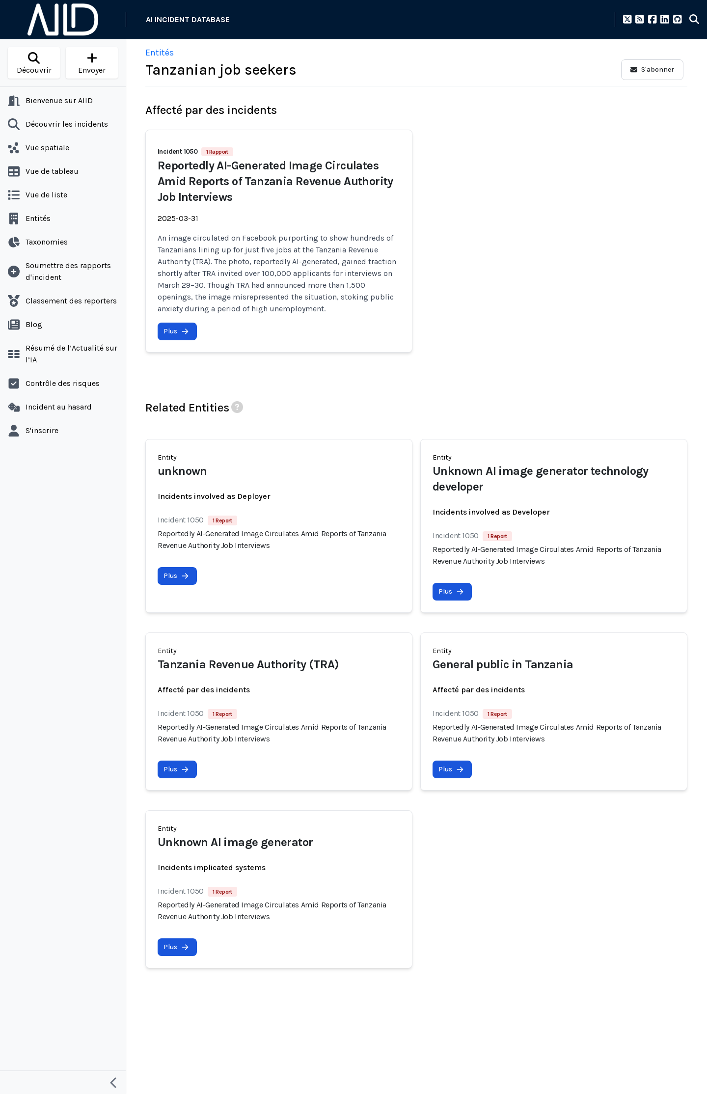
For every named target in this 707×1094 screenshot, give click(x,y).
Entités (159, 52)
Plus (176, 331)
